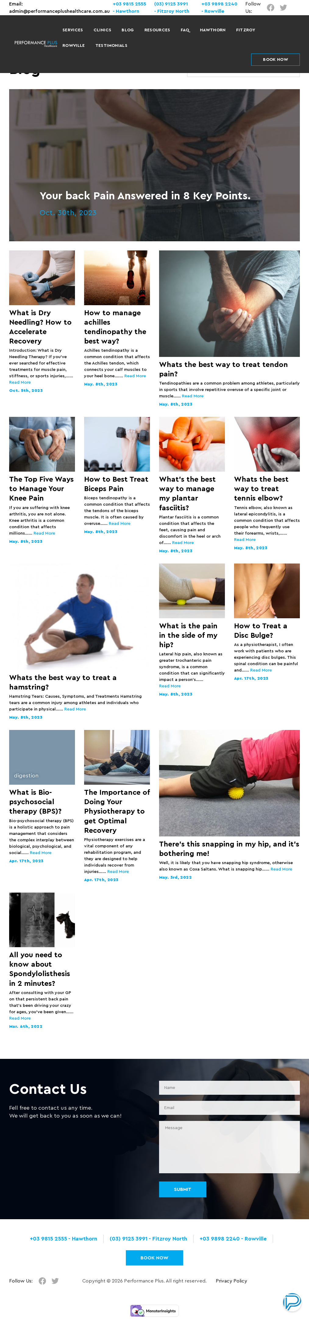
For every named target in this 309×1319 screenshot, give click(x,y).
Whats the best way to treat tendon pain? (223, 369)
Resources (157, 30)
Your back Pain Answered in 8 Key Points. (145, 195)
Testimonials (111, 46)
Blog (128, 30)
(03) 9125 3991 (171, 4)
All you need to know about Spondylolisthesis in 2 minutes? (39, 969)
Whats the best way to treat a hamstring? (63, 682)
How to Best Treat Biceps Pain (116, 484)
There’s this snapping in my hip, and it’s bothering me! (229, 849)
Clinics (102, 30)
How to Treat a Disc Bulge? (260, 631)
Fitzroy (245, 30)
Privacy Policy (231, 1281)
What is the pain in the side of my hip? (188, 636)
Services (72, 30)
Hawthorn (213, 30)
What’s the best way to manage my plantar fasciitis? (187, 494)
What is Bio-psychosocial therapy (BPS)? (35, 802)
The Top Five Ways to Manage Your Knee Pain (41, 489)
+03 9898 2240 (219, 4)
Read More (20, 382)
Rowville (73, 46)
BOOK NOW (275, 60)
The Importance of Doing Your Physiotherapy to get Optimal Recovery (117, 811)
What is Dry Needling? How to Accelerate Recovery (40, 327)
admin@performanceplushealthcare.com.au (59, 11)
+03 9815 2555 (129, 4)
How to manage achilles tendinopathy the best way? (115, 327)
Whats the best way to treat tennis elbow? (261, 489)
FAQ (185, 30)
